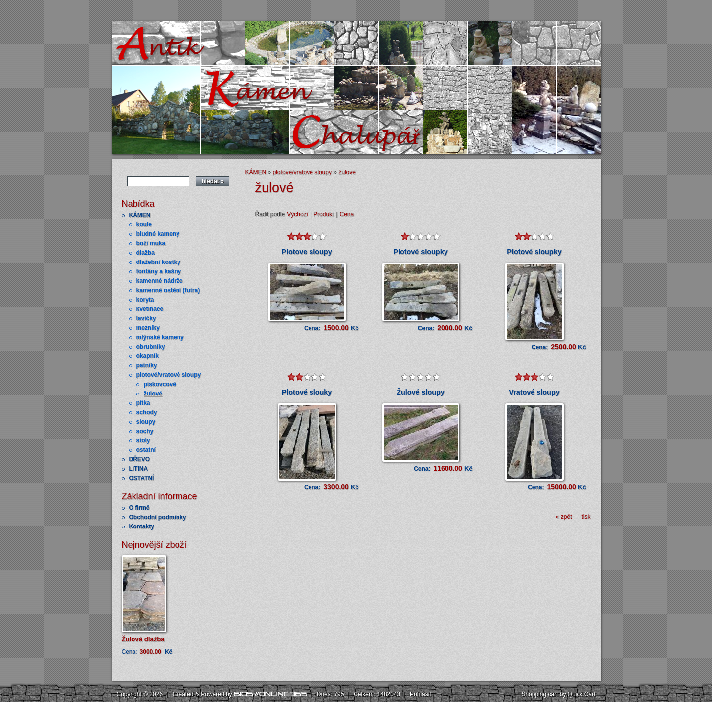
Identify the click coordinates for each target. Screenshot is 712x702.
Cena (347, 214)
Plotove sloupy (306, 252)
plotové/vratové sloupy (168, 374)
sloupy (146, 421)
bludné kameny (157, 233)
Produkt (323, 214)
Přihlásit (420, 694)
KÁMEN (140, 215)
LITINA (138, 468)
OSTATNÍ (141, 478)
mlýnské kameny (160, 337)
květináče (150, 309)
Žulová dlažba (143, 639)
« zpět (564, 516)
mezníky (148, 327)
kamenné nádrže (159, 280)
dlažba (145, 252)
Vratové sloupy (534, 392)
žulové (153, 393)
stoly (143, 440)
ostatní (146, 449)
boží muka (151, 243)
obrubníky (150, 346)
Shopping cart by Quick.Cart (558, 694)
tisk (586, 516)
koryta (145, 299)
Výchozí (297, 214)
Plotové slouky (307, 392)
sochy (145, 431)
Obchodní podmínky (157, 517)
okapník (147, 355)
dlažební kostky (158, 262)
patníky (146, 365)
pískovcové (160, 384)
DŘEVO (139, 459)
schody (146, 412)
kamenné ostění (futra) (168, 290)
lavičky (146, 318)
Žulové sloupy (421, 392)
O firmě (139, 507)
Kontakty (141, 526)
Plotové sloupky (420, 252)
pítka (143, 402)
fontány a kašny (158, 271)
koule (144, 224)
